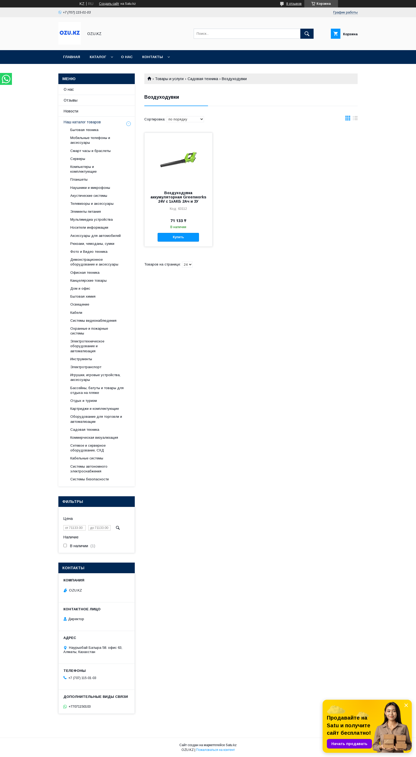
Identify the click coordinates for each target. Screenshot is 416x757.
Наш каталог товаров (82, 122)
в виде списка (355, 119)
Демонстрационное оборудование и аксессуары (94, 262)
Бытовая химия (83, 296)
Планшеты (79, 179)
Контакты (152, 57)
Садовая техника (203, 79)
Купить (178, 237)
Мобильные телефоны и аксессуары (90, 140)
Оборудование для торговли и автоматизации (96, 419)
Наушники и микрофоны (90, 188)
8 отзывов (294, 4)
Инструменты (81, 359)
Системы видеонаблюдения (93, 321)
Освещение (79, 304)
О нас (127, 57)
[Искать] (307, 34)
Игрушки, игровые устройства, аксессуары (95, 377)
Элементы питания (85, 212)
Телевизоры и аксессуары (92, 204)
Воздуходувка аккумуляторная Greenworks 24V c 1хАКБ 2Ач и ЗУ (178, 197)
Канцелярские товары (88, 280)
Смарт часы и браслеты (90, 151)
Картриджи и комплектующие (94, 409)
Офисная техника (84, 273)
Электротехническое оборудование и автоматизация (87, 346)
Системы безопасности (89, 479)
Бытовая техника (84, 130)
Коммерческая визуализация (94, 438)
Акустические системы (88, 196)
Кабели (76, 313)
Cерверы (77, 159)
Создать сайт (109, 4)
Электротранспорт (85, 367)
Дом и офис (80, 288)
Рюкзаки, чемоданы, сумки (92, 244)
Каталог (98, 57)
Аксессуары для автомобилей (95, 236)
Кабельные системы (86, 458)
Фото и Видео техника (88, 252)
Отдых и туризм (83, 401)
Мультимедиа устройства (91, 219)
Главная (71, 57)
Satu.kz (231, 745)
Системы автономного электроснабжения (88, 468)
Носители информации (89, 227)
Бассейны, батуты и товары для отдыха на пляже (97, 390)
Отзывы (70, 100)
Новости (71, 111)
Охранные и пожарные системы (89, 331)
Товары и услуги (169, 79)
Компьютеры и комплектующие (83, 169)
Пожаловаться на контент (215, 750)
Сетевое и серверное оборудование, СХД (88, 447)
